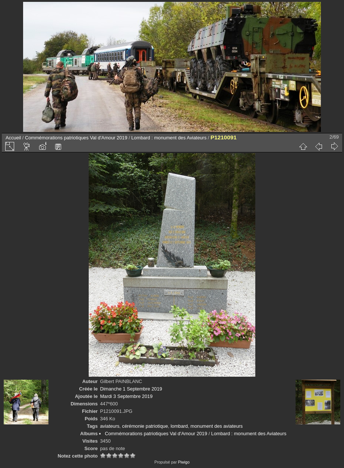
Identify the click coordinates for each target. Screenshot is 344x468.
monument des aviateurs (216, 426)
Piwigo (183, 462)
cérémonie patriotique (145, 426)
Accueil (13, 137)
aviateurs (109, 426)
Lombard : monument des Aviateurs (168, 137)
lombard (179, 426)
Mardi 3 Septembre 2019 (126, 396)
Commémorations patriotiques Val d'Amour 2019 (76, 137)
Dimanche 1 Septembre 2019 (131, 389)
